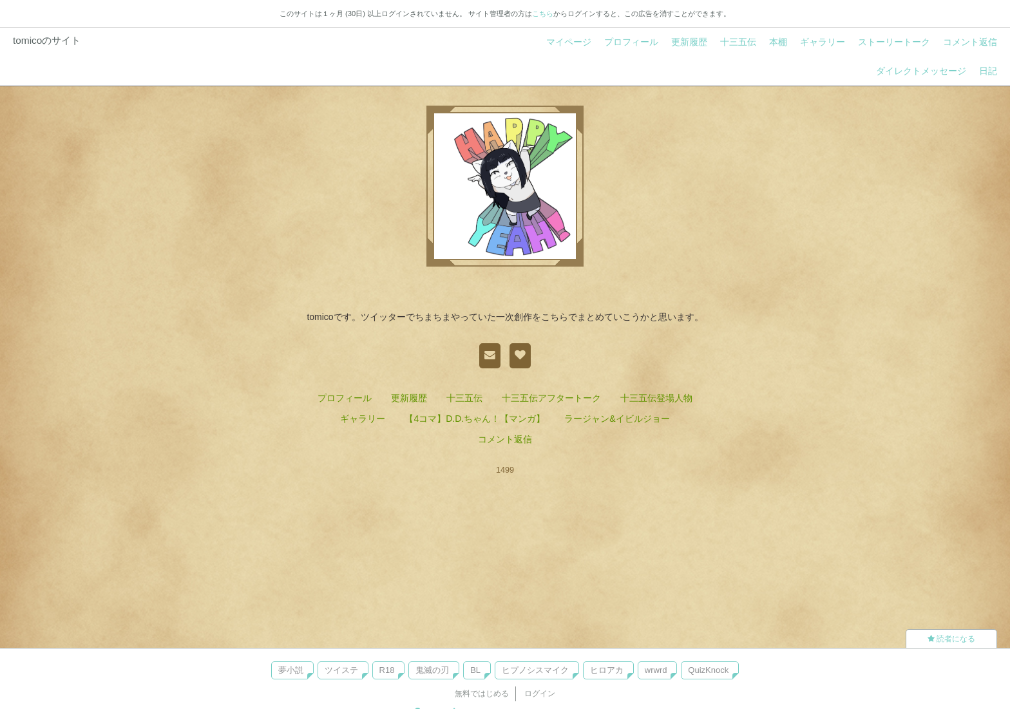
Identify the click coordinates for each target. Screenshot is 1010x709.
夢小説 (290, 670)
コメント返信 (970, 42)
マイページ (568, 42)
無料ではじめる (482, 693)
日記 (988, 71)
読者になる (951, 638)
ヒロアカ (607, 670)
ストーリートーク (894, 42)
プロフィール (631, 42)
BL (475, 670)
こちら (542, 13)
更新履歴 (689, 42)
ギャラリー (822, 42)
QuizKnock (708, 670)
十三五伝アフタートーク (551, 398)
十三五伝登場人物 (656, 398)
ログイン (539, 693)
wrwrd (656, 670)
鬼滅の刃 (432, 670)
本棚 (778, 42)
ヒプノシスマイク (535, 670)
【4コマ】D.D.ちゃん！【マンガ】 (475, 418)
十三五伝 (738, 42)
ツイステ (341, 670)
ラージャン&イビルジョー (616, 418)
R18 (387, 670)
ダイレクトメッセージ (921, 71)
